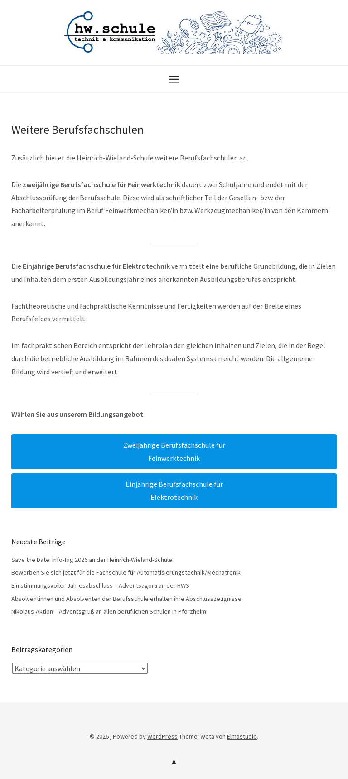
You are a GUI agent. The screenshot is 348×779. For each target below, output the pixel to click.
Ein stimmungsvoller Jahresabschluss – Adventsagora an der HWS (100, 585)
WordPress (162, 736)
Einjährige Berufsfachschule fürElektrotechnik (174, 490)
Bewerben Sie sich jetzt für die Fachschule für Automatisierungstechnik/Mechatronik (126, 572)
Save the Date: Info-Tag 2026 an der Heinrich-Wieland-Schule (91, 560)
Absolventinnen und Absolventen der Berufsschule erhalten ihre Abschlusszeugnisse (126, 599)
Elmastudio (242, 736)
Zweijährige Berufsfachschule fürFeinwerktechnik (174, 451)
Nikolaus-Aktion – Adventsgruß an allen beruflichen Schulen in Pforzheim (108, 611)
